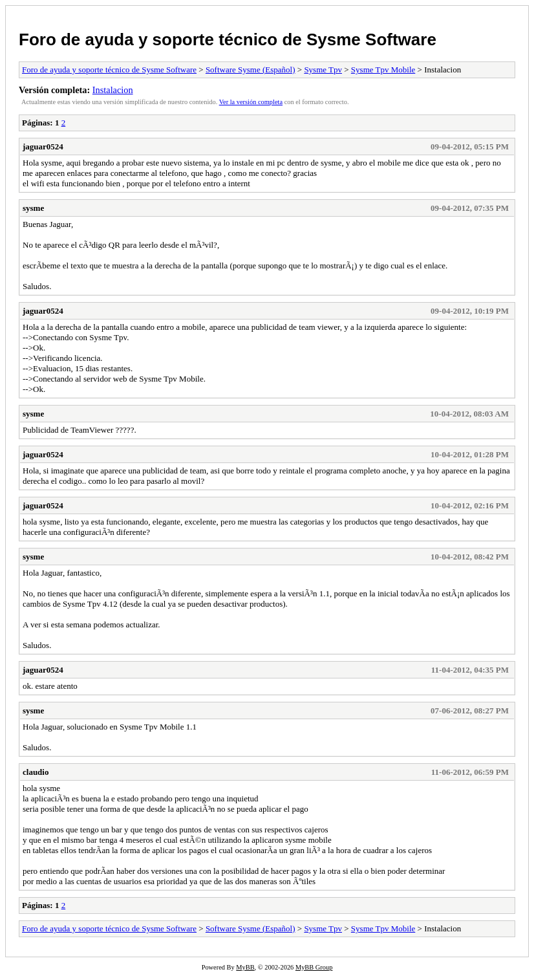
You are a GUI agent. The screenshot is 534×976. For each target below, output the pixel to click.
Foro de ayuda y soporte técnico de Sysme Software (227, 39)
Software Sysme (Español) (250, 69)
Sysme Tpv (323, 69)
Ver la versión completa (251, 101)
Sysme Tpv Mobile (383, 69)
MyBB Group (313, 967)
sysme (33, 208)
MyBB (245, 967)
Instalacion (112, 90)
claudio (35, 772)
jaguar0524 (43, 146)
